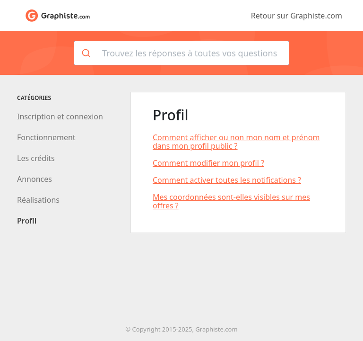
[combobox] (181, 53)
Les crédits (36, 158)
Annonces (34, 179)
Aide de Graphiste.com (57, 15)
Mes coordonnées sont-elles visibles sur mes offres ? (231, 201)
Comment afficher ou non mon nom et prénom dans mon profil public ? (236, 141)
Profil (26, 220)
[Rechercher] (85, 53)
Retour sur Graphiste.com (296, 15)
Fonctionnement (46, 137)
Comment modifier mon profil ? (208, 163)
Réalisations (38, 200)
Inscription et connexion (60, 116)
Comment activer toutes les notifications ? (227, 180)
